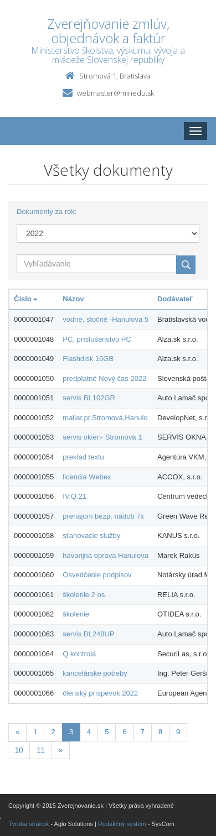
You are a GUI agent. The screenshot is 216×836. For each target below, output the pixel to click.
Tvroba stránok (28, 824)
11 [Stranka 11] (40, 750)
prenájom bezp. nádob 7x (103, 516)
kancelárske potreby (95, 673)
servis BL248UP (88, 634)
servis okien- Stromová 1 (102, 437)
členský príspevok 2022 (100, 693)
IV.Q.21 (74, 496)
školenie (76, 614)
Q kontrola (79, 654)
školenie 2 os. (85, 595)
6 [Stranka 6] (124, 732)
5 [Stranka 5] (107, 732)
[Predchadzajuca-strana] (17, 732)
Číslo (25, 299)
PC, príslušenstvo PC (97, 339)
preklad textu (83, 457)
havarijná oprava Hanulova (105, 555)
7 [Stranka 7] (143, 732)
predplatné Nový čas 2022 (104, 378)
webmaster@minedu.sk (115, 93)
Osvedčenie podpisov (97, 575)
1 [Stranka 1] (35, 732)
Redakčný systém (122, 824)
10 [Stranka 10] (19, 750)
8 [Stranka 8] (160, 732)
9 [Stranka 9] (178, 732)
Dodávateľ (175, 299)
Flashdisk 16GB (88, 358)
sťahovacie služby (91, 535)
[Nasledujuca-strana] (61, 750)
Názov (73, 299)
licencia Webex (87, 477)
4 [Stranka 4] (89, 732)
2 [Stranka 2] (53, 732)
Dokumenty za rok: (46, 211)
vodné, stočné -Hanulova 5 (105, 319)
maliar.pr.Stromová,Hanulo (105, 418)
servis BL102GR (89, 398)
